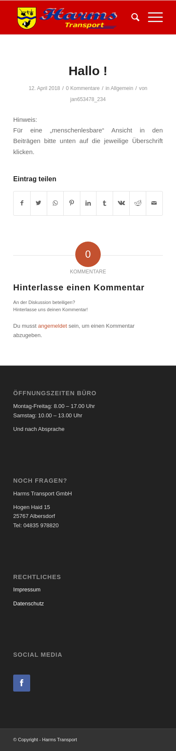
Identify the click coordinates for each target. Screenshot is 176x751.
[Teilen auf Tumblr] (105, 203)
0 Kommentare (82, 88)
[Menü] (151, 17)
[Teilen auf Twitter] (39, 203)
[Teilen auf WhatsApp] (55, 203)
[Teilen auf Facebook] (22, 203)
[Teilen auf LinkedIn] (88, 203)
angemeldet (52, 326)
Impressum (26, 589)
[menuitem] (131, 17)
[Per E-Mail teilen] (154, 203)
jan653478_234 (87, 99)
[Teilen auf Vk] (121, 203)
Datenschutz (28, 603)
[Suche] (131, 17)
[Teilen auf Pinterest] (72, 203)
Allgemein (122, 88)
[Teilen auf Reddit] (138, 203)
